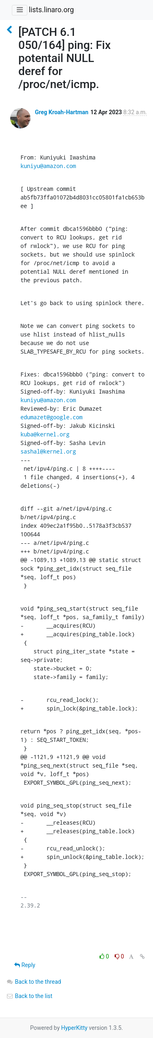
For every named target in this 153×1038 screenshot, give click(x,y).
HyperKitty (74, 1028)
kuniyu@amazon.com (48, 166)
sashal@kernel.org (48, 451)
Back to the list (29, 996)
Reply (24, 965)
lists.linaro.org (51, 10)
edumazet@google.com (51, 417)
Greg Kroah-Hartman (61, 112)
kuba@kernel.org (44, 434)
